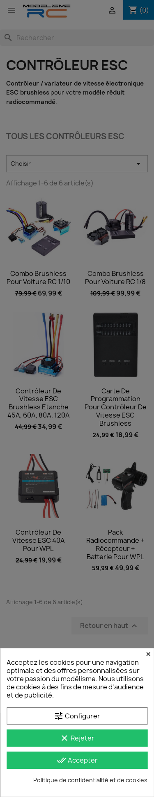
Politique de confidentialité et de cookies (90, 780)
